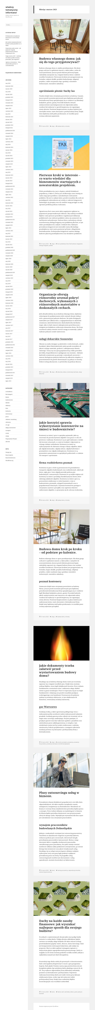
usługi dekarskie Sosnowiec (56, 339)
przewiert (64, 742)
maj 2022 (8, 200)
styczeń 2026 (9, 94)
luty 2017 (8, 336)
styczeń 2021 (9, 244)
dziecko (8, 402)
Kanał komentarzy (10, 458)
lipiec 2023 (8, 167)
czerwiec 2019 (9, 278)
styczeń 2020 (9, 269)
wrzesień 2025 (9, 103)
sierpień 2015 (9, 378)
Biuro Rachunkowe (71, 244)
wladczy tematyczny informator (12, 10)
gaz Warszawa (48, 706)
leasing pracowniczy (63, 870)
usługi (7, 436)
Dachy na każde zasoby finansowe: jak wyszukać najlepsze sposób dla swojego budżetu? (60, 926)
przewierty (70, 742)
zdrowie (8, 441)
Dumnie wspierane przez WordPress (48, 1006)
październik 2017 (10, 317)
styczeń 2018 (9, 311)
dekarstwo (60, 372)
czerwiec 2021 (9, 230)
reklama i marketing (11, 419)
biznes (7, 397)
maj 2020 (8, 261)
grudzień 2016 (9, 342)
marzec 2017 (9, 333)
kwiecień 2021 (9, 236)
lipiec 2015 (8, 381)
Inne (7, 408)
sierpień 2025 (9, 105)
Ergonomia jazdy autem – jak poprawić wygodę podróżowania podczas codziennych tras (13, 50)
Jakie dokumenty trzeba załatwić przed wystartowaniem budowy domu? (57, 671)
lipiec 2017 (8, 322)
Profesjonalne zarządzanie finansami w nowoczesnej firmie (13, 37)
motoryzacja (9, 414)
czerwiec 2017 (9, 325)
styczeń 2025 (9, 122)
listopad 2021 (9, 217)
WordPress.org (9, 460)
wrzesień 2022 (9, 189)
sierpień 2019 (9, 275)
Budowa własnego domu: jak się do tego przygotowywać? (60, 60)
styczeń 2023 (9, 180)
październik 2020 (10, 250)
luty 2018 (8, 308)
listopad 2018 (9, 292)
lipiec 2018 (8, 297)
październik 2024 (10, 130)
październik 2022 (10, 186)
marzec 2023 (9, 178)
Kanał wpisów (9, 455)
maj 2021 (8, 233)
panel (75, 992)
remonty (67, 126)
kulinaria (8, 411)
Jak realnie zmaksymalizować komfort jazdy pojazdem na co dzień (14, 43)
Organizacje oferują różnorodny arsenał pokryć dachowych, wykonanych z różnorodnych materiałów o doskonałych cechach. (59, 301)
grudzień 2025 (9, 97)
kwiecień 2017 (9, 331)
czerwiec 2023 (9, 169)
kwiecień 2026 (9, 86)
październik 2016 (10, 345)
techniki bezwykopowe (64, 744)
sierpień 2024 (9, 136)
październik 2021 (10, 219)
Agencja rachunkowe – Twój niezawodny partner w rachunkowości (13, 63)
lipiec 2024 (8, 139)
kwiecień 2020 (9, 264)
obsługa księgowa (43, 245)
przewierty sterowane (52, 744)
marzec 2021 (9, 239)
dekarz (65, 372)
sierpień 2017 (9, 320)
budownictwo (9, 400)
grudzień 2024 (9, 125)
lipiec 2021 (8, 228)
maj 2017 (8, 328)
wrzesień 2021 (9, 222)
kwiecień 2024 (9, 147)
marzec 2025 (9, 119)
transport (8, 430)
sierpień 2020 (9, 256)
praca (7, 416)
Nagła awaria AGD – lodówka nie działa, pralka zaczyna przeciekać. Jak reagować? (13, 57)
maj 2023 (8, 172)
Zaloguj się (8, 452)
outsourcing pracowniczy (45, 872)
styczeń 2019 (9, 286)
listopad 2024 (9, 128)
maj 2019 (8, 281)
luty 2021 (8, 242)
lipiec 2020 (8, 258)
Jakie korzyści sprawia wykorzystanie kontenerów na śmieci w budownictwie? (61, 426)
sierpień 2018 (9, 295)
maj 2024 (8, 144)
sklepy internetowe (11, 427)
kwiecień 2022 (9, 203)
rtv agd (7, 425)
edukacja (8, 405)
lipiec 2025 (8, 108)
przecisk (59, 742)
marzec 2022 (9, 206)
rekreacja (8, 422)
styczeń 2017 (9, 339)
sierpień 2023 (9, 164)
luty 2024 (8, 153)
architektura (9, 391)
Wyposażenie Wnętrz (11, 439)
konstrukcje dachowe (72, 372)
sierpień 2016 (9, 350)
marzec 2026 (9, 89)
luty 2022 (8, 208)
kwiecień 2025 (9, 117)
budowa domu (61, 126)
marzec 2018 (9, 306)
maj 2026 (8, 83)
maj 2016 (8, 359)
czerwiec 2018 (9, 300)
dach (63, 992)
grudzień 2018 (9, 289)
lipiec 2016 (8, 353)
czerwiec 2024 (9, 141)
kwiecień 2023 (9, 175)
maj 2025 (8, 114)
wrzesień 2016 (9, 347)
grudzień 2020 (9, 247)
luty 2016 (8, 361)
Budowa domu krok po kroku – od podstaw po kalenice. (60, 550)
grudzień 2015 (9, 367)
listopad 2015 (9, 370)
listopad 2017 (9, 314)
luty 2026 (8, 91)
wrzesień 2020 (9, 253)
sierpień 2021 (9, 225)
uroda (7, 433)
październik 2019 (10, 272)
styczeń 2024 (9, 155)
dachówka (67, 992)
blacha (59, 992)
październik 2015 (10, 372)
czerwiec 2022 (9, 197)
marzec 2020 (9, 267)
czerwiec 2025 (9, 111)
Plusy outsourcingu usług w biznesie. (59, 794)
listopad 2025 (9, 100)
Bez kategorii (9, 394)
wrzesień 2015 (9, 375)
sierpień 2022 (9, 192)
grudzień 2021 (9, 214)
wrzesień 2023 (9, 161)
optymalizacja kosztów (74, 870)
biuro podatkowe (61, 244)
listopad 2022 (9, 183)
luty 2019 (8, 283)
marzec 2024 (9, 150)
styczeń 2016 (9, 364)
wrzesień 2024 (9, 133)
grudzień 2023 (9, 158)
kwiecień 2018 (9, 303)
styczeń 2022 (9, 211)
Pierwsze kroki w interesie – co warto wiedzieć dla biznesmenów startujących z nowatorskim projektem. (60, 180)
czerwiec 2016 (9, 356)
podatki (51, 245)
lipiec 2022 (8, 194)
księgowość (79, 244)
